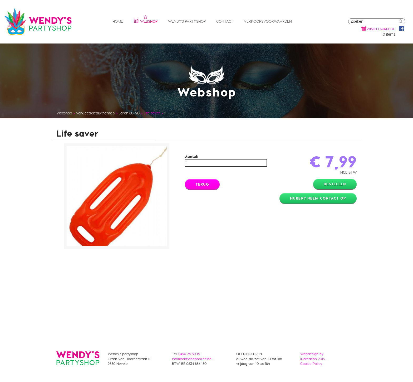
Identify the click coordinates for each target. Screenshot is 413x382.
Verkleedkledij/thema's (95, 113)
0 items (389, 34)
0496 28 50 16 (189, 354)
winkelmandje (380, 29)
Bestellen (335, 184)
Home (117, 21)
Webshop (146, 20)
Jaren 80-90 (129, 113)
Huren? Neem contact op (318, 198)
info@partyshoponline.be (192, 359)
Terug (202, 184)
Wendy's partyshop (187, 21)
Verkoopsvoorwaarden (268, 21)
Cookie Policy (311, 363)
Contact (224, 21)
